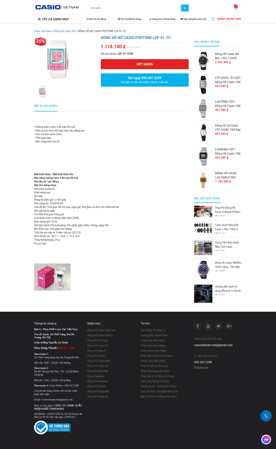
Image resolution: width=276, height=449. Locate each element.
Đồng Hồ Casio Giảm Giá (102, 330)
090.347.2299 (203, 362)
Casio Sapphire (96, 376)
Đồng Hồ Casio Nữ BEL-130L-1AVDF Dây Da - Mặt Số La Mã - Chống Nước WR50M (227, 56)
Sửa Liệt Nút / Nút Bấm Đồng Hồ (159, 391)
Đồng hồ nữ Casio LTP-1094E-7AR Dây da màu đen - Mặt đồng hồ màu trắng (228, 128)
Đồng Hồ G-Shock (98, 340)
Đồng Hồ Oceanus (98, 381)
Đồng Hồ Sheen (96, 355)
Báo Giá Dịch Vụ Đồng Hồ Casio (158, 396)
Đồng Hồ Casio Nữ (98, 366)
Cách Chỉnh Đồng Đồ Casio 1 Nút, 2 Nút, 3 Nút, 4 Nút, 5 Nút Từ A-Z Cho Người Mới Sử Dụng (228, 227)
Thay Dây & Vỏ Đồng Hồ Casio (158, 376)
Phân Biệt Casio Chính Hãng (156, 355)
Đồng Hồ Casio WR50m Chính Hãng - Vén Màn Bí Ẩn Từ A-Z (228, 265)
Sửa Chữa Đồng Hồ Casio (155, 381)
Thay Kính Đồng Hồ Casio (155, 371)
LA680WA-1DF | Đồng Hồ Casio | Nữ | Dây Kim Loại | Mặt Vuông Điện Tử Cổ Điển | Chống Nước (228, 152)
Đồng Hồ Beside (97, 386)
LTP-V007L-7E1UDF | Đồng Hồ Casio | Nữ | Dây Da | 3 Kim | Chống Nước (228, 80)
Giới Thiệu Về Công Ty (153, 330)
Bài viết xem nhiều (207, 198)
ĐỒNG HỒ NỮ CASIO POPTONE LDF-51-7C (136, 38)
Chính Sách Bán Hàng (153, 360)
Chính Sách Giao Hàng (153, 350)
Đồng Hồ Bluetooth (98, 391)
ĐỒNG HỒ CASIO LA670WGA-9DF (226, 175)
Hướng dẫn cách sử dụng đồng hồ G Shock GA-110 (228, 289)
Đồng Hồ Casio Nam (99, 360)
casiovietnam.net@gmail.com (213, 345)
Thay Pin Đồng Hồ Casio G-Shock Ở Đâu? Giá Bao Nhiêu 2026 (227, 210)
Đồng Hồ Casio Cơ (98, 345)
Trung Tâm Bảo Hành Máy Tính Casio (227, 244)
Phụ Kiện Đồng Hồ (98, 396)
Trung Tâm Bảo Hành (153, 340)
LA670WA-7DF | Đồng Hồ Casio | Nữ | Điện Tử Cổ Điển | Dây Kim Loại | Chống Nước (228, 104)
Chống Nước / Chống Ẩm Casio (158, 386)
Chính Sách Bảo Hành (153, 345)
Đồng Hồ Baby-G (97, 350)
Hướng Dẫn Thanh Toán (154, 335)
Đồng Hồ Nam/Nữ (98, 371)
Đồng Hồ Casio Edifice (100, 335)
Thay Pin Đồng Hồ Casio (154, 366)
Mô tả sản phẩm (46, 106)
